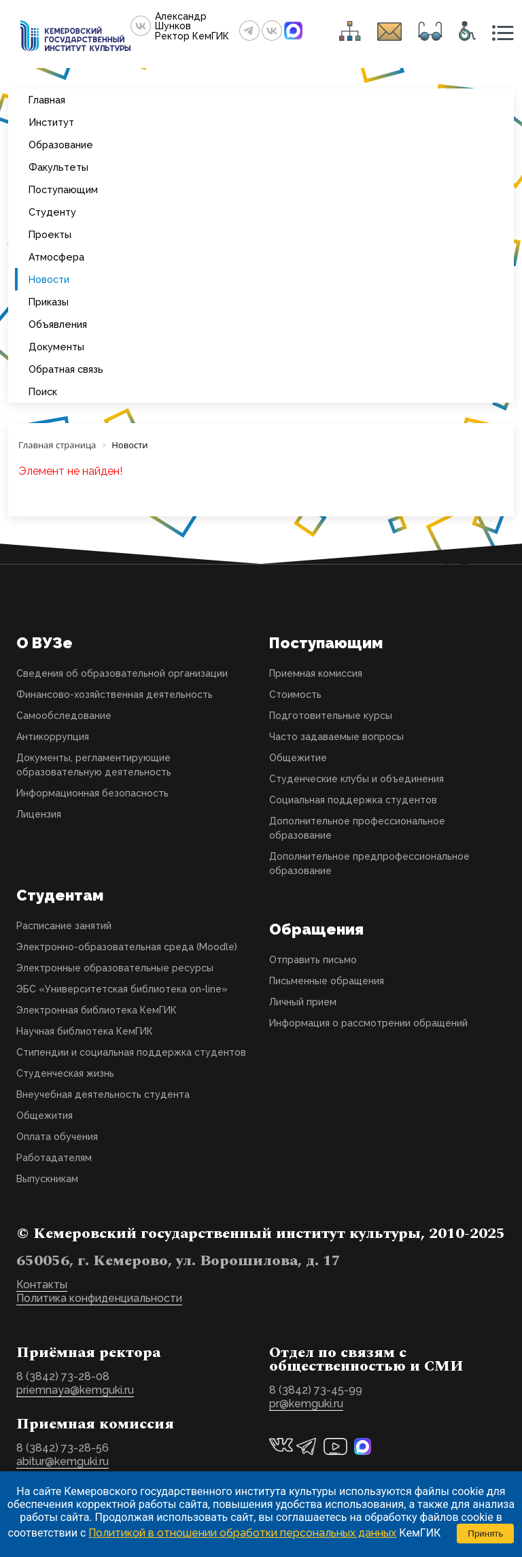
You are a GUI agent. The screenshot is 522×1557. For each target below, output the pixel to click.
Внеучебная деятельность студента (103, 1094)
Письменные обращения (326, 980)
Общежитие (298, 757)
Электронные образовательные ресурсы (114, 967)
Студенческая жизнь (65, 1073)
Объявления (58, 324)
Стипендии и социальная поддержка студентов (131, 1052)
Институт (51, 122)
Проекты (50, 234)
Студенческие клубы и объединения (356, 778)
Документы (56, 346)
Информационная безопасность (92, 793)
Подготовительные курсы (330, 715)
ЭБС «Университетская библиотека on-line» (122, 989)
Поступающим (63, 189)
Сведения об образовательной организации (122, 673)
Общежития (44, 1115)
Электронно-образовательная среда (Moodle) (126, 946)
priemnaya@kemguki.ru (75, 1390)
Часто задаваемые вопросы (336, 736)
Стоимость (295, 694)
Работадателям (54, 1157)
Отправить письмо (313, 959)
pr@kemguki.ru (306, 1403)
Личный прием (302, 1002)
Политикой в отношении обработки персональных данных (242, 1532)
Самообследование (63, 715)
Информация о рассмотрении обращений (368, 1023)
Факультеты (58, 167)
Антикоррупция (52, 736)
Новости (49, 279)
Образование (61, 144)
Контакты (41, 1284)
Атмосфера (56, 257)
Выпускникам (47, 1178)
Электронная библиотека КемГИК (96, 1010)
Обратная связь (66, 369)
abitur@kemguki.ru (62, 1461)
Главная (47, 99)
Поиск (43, 391)
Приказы (49, 301)
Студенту (52, 212)
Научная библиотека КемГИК (84, 1031)
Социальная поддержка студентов (353, 799)
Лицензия (38, 814)
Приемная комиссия (315, 673)
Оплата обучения (57, 1136)
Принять (485, 1533)
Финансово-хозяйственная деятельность (114, 694)
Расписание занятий (63, 925)
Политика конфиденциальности (99, 1298)
